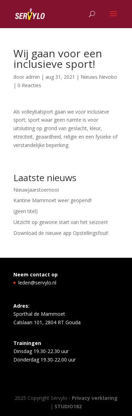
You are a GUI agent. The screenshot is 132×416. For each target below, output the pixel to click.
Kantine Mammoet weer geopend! (52, 200)
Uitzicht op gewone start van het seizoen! (60, 222)
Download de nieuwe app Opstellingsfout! (60, 233)
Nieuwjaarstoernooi (36, 189)
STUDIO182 (68, 406)
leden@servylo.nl (37, 282)
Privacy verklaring (95, 398)
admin (33, 76)
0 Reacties (29, 85)
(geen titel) (25, 211)
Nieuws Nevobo (99, 76)
